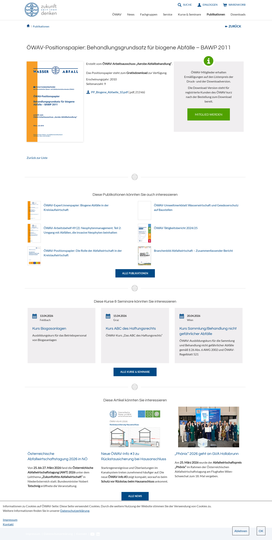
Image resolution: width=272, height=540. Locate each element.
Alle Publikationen (135, 273)
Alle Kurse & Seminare (135, 371)
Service (167, 14)
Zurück (235, 26)
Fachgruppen (148, 14)
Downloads (238, 14)
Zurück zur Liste (37, 157)
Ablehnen (240, 531)
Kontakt (8, 524)
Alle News (135, 496)
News (130, 14)
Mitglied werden (208, 114)
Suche (187, 4)
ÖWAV (116, 14)
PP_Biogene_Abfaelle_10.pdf (109, 92)
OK (261, 531)
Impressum (10, 519)
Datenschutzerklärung (74, 510)
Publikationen (216, 14)
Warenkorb (237, 4)
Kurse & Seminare (189, 14)
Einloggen (210, 4)
